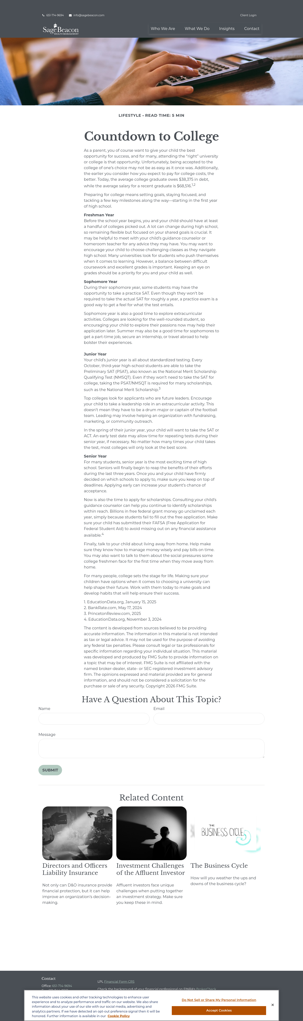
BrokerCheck (206, 978)
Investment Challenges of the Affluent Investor (150, 858)
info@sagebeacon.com (86, 4)
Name (44, 697)
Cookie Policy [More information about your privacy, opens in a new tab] (119, 1016)
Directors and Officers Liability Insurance (74, 858)
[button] (163, 17)
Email (158, 697)
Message (46, 723)
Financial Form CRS (119, 970)
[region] (151, 1005)
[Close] (272, 1005)
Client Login (248, 4)
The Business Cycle (219, 854)
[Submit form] (50, 758)
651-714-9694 (53, 4)
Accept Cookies (219, 1010)
